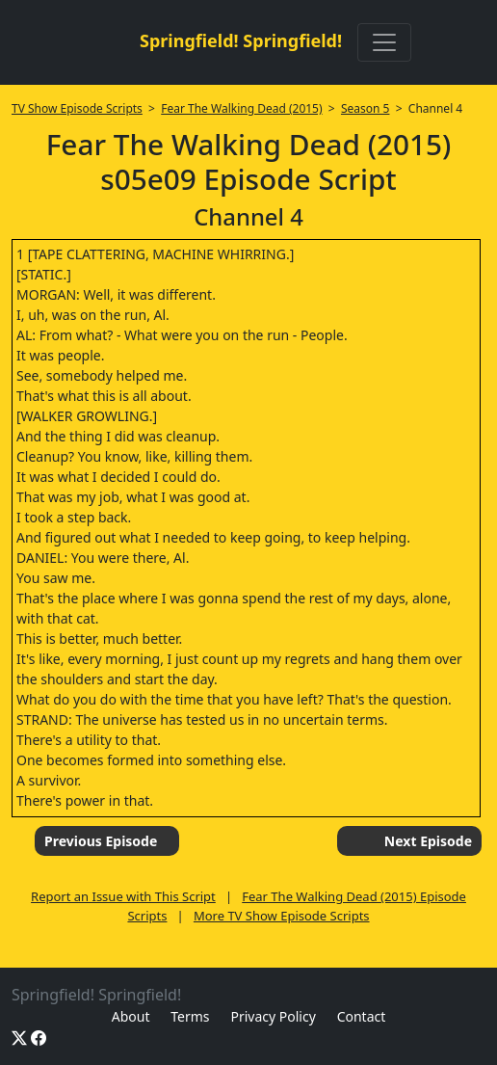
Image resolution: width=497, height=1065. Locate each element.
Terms (189, 1016)
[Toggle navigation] (384, 42)
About (131, 1016)
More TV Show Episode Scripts (282, 915)
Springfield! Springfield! (241, 40)
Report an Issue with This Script (123, 896)
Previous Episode (100, 841)
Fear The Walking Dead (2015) (241, 108)
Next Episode (428, 841)
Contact (361, 1016)
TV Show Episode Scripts (77, 108)
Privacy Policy (272, 1016)
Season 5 (365, 108)
